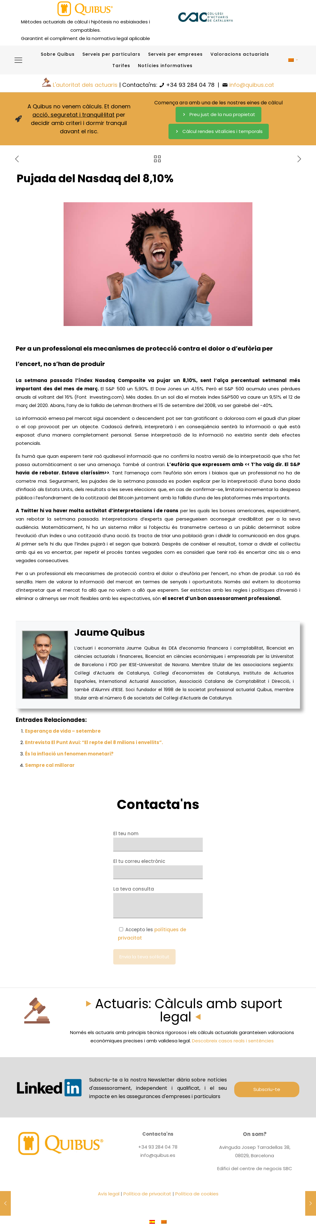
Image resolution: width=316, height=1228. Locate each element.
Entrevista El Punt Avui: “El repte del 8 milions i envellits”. (94, 742)
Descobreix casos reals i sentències (233, 1040)
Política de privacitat (147, 1193)
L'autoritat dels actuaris (85, 85)
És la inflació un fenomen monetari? (69, 754)
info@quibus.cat (251, 85)
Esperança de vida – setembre (63, 731)
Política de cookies (196, 1193)
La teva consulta (157, 902)
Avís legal (108, 1193)
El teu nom (157, 841)
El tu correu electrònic (157, 868)
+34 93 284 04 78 (190, 85)
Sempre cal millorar (50, 765)
